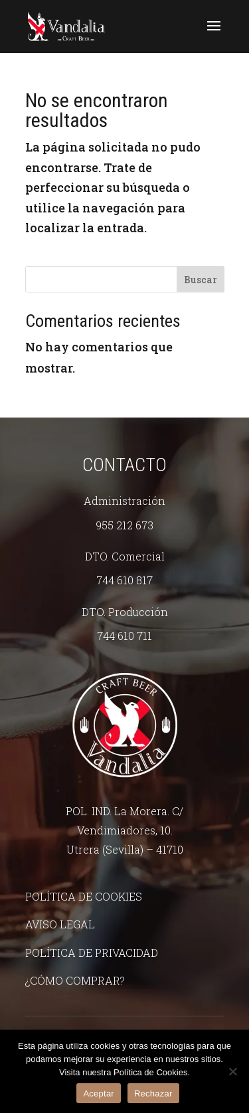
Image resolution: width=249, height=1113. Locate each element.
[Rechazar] (232, 1071)
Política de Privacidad (91, 952)
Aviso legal (60, 924)
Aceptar (98, 1093)
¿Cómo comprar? (75, 980)
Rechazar (153, 1093)
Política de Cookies (83, 896)
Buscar (200, 279)
